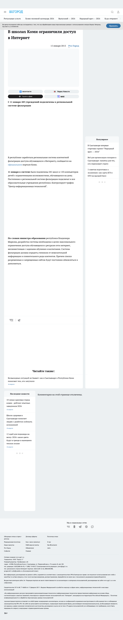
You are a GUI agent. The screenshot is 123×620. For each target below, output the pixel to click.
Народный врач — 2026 (90, 18)
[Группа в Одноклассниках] (74, 526)
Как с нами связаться (33, 542)
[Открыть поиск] (112, 12)
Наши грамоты (9, 545)
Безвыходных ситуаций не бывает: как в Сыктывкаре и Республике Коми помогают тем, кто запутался (43, 381)
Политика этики (52, 536)
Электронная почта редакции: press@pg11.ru (52, 566)
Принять (113, 26)
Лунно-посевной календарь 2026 (39, 18)
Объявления (30, 548)
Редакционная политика (12, 542)
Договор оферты (31, 536)
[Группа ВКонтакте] (25, 91)
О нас (49, 542)
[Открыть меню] (5, 12)
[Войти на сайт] (118, 12)
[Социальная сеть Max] (61, 96)
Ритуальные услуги (12, 18)
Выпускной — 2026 (66, 18)
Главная (28, 551)
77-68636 (23, 587)
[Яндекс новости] (61, 91)
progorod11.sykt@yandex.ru (13, 571)
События (7, 551)
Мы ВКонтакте (52, 545)
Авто (48, 548)
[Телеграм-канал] (80, 526)
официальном (15, 164)
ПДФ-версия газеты (32, 545)
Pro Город (73, 45)
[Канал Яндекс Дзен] (25, 96)
